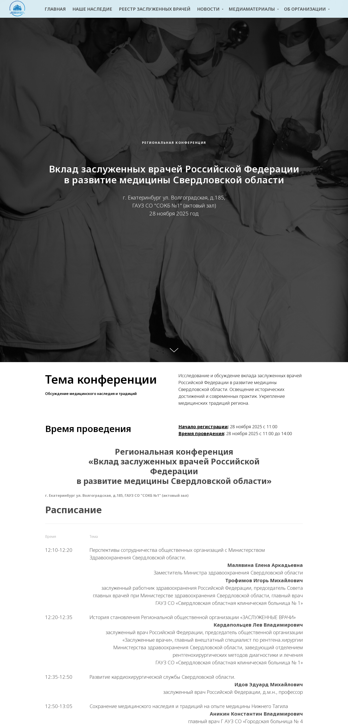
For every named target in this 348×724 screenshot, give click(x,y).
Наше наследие (92, 9)
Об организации (305, 9)
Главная (55, 9)
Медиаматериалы (252, 9)
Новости (209, 9)
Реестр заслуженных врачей (154, 9)
